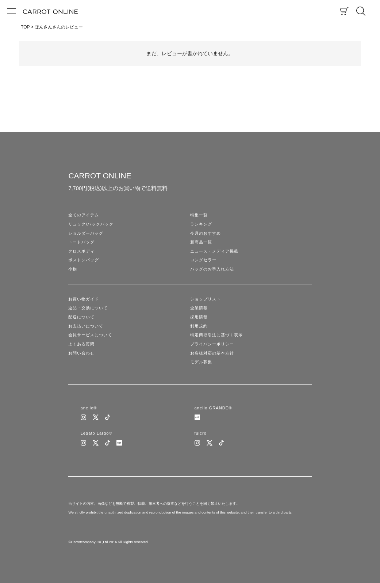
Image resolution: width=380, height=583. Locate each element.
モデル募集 (201, 362)
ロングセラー (203, 260)
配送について (81, 317)
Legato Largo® (96, 433)
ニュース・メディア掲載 (214, 251)
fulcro (201, 433)
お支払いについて (85, 326)
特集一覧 (199, 215)
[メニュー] (11, 11)
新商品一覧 (201, 242)
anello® (89, 408)
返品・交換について (88, 308)
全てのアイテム (83, 215)
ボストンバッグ (83, 260)
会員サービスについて (90, 335)
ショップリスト (205, 299)
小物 (72, 269)
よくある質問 (81, 344)
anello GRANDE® (213, 408)
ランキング (201, 224)
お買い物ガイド (83, 299)
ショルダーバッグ (85, 233)
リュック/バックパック (91, 224)
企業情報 (199, 308)
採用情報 (199, 317)
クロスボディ (81, 251)
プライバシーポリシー (212, 344)
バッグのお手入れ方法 (212, 269)
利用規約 (199, 326)
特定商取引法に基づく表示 (216, 335)
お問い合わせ (81, 353)
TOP (25, 27)
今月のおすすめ (205, 233)
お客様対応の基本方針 (212, 353)
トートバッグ (81, 242)
